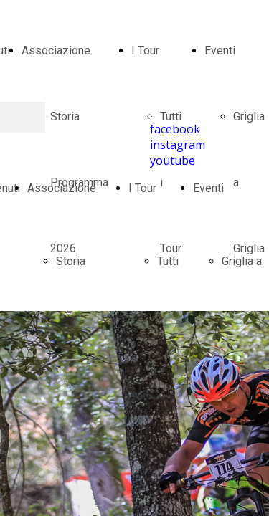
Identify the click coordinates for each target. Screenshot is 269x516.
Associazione (56, 50)
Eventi (219, 50)
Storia (70, 261)
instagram (177, 145)
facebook (175, 129)
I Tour (145, 50)
